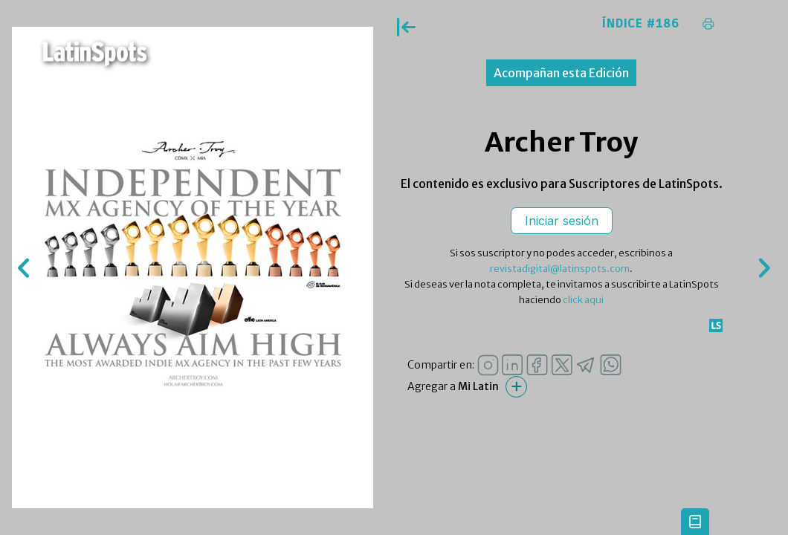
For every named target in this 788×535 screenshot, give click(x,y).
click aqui (583, 300)
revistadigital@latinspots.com (560, 268)
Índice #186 (640, 23)
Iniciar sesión (561, 220)
